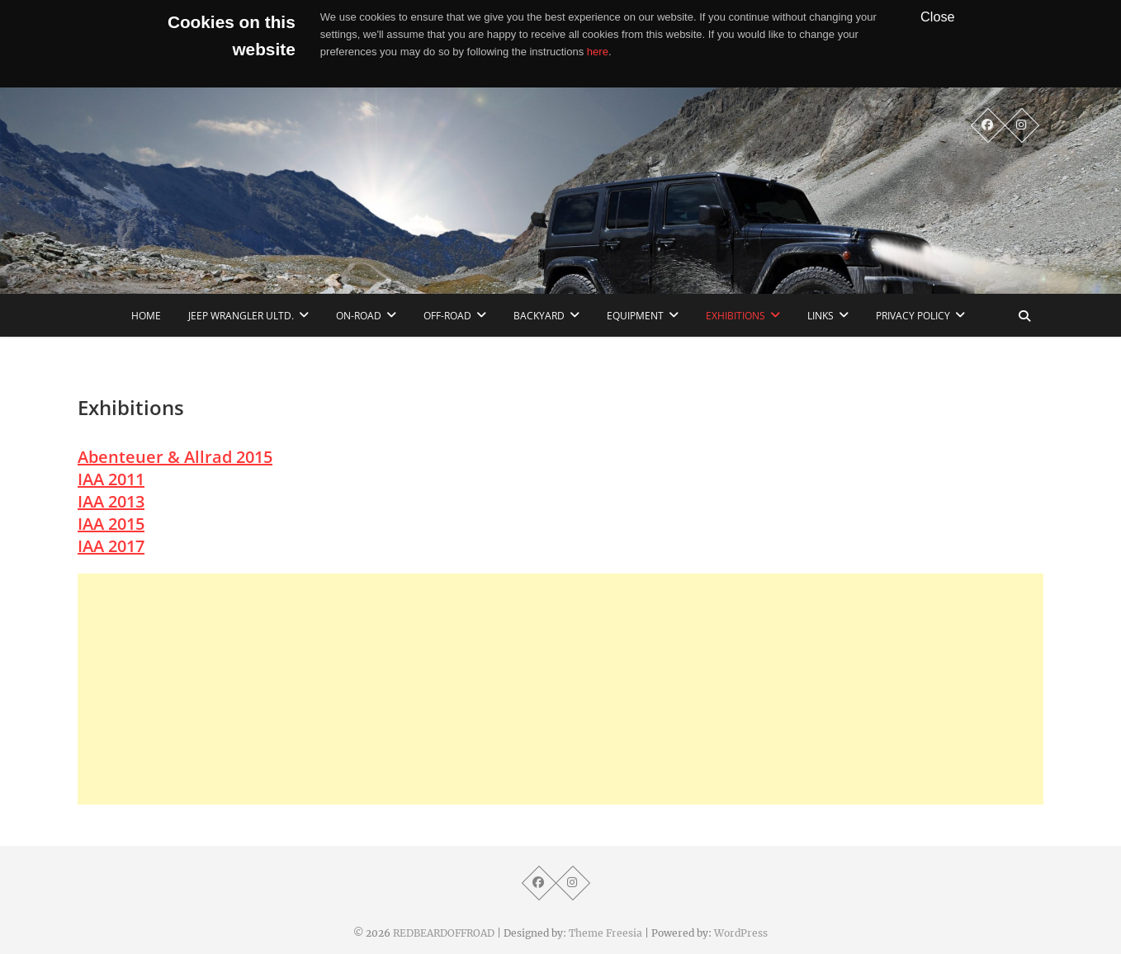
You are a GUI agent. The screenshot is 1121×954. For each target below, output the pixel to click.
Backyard (539, 316)
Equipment (635, 316)
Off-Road (447, 316)
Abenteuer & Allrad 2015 (175, 457)
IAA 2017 (111, 546)
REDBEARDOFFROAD (443, 933)
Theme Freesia (605, 933)
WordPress (741, 933)
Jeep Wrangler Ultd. (241, 316)
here (597, 51)
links (820, 316)
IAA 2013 (111, 501)
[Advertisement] (560, 689)
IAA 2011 (111, 479)
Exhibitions (735, 316)
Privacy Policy (913, 316)
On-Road (358, 316)
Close (937, 16)
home (146, 316)
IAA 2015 (111, 523)
